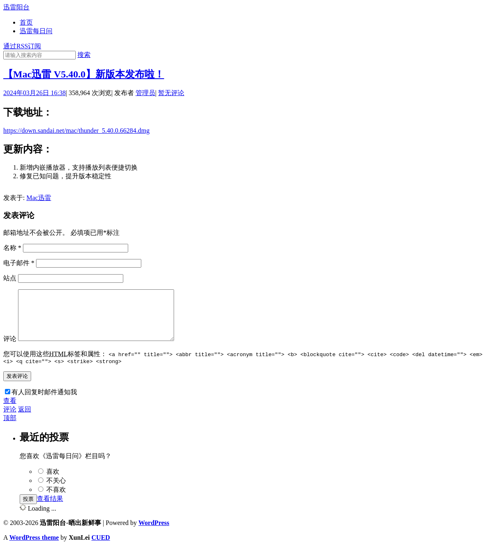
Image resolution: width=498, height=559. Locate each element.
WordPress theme (34, 548)
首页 (26, 22)
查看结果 (50, 509)
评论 (9, 348)
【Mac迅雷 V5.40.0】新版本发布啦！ (83, 74)
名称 (12, 247)
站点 (9, 278)
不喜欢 (56, 500)
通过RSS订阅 (22, 46)
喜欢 (52, 482)
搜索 (84, 54)
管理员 (145, 92)
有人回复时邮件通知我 (44, 403)
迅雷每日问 (36, 30)
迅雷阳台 (16, 7)
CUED (100, 548)
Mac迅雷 (38, 197)
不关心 (56, 491)
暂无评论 (171, 92)
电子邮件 (18, 262)
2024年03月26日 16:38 (34, 92)
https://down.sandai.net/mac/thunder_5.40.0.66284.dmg (76, 130)
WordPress (153, 533)
